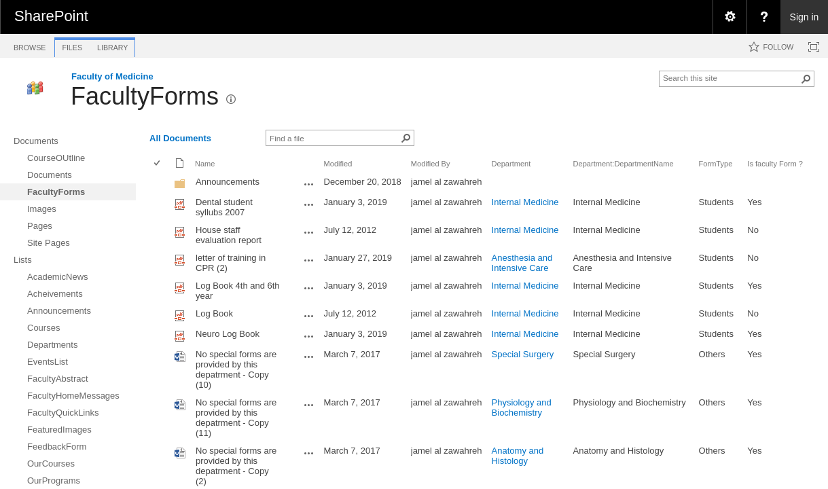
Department (511, 164)
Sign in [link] (804, 17)
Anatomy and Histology (518, 456)
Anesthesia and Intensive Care (522, 263)
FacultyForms (145, 96)
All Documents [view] (180, 138)
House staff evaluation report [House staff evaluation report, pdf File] (229, 235)
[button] (806, 78)
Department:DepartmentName (623, 164)
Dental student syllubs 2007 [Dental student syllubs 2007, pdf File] (224, 207)
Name (205, 164)
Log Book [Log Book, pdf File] (214, 313)
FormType (716, 164)
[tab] (29, 45)
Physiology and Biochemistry (522, 407)
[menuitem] (729, 17)
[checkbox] (157, 164)
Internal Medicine (525, 202)
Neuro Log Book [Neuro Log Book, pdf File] (227, 334)
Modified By (430, 164)
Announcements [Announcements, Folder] (227, 182)
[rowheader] (160, 183)
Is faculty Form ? (775, 164)
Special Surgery (523, 354)
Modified (338, 164)
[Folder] (180, 186)
